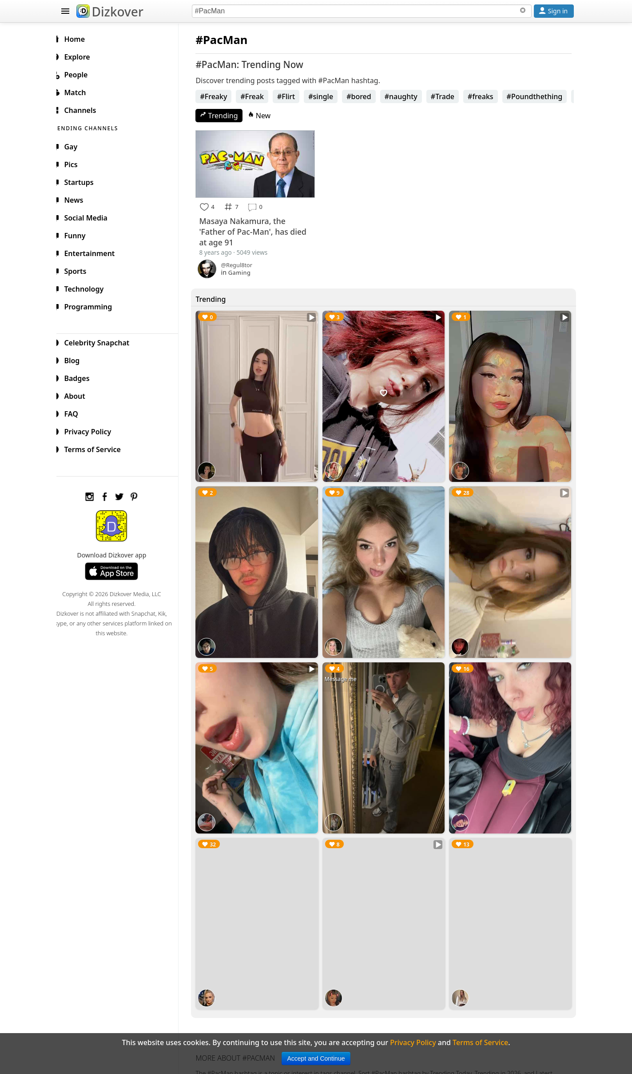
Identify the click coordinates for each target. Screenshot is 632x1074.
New (266, 115)
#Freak (259, 96)
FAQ (75, 412)
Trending (226, 115)
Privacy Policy (92, 430)
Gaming (246, 271)
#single (327, 96)
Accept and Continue (316, 1058)
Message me (345, 671)
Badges (81, 377)
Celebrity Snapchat (101, 341)
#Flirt (293, 96)
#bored (366, 96)
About (79, 395)
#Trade (449, 96)
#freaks (488, 96)
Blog (76, 359)
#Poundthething (542, 96)
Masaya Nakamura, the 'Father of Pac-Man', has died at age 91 (260, 230)
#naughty (408, 96)
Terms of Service (97, 448)
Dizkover (109, 11)
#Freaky (221, 96)
